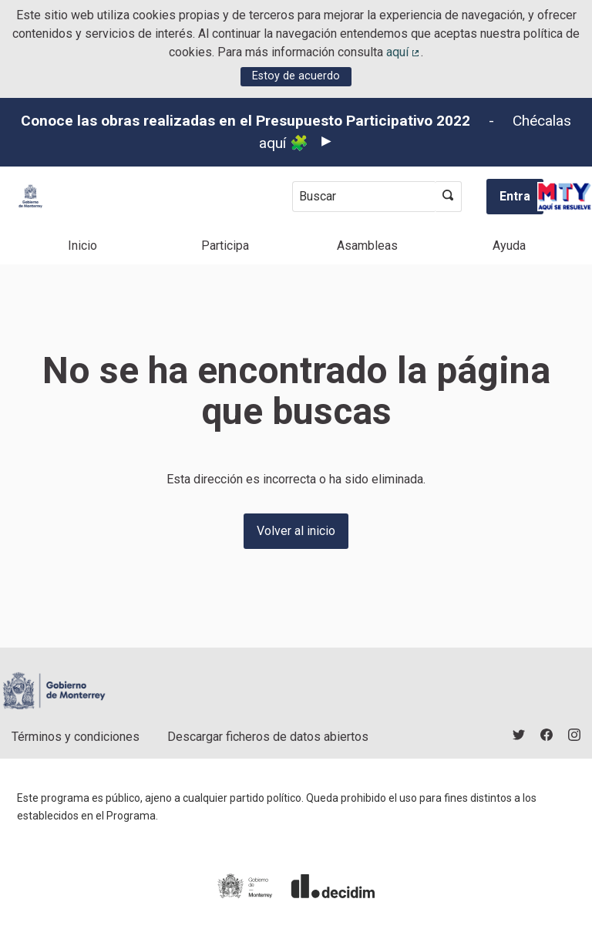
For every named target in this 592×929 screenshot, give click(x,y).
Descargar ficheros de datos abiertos (267, 736)
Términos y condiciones (76, 736)
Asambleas (367, 245)
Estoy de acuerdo (296, 75)
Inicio (82, 245)
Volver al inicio (296, 530)
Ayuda (509, 245)
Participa (225, 245)
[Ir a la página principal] (30, 196)
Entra (515, 196)
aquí (404, 52)
